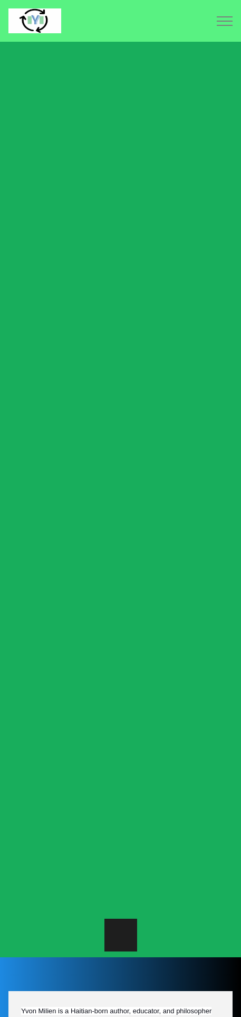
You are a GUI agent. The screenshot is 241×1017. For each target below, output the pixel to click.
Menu (225, 21)
